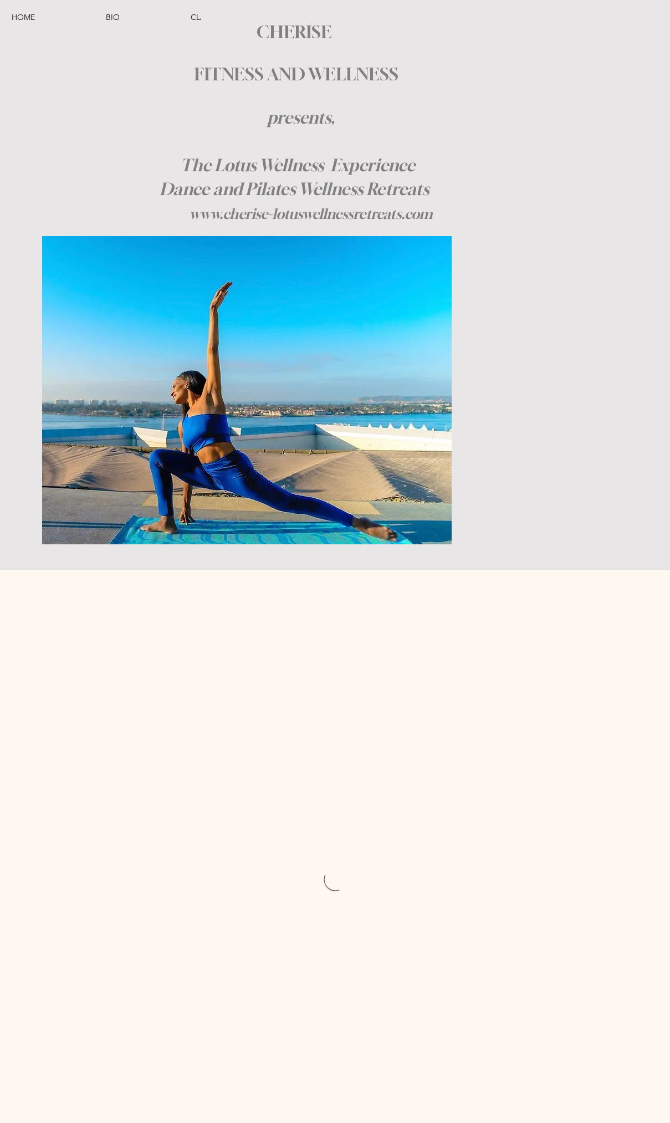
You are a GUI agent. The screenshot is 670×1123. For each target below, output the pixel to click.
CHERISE (294, 32)
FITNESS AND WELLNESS (294, 74)
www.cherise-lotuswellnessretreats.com (311, 214)
